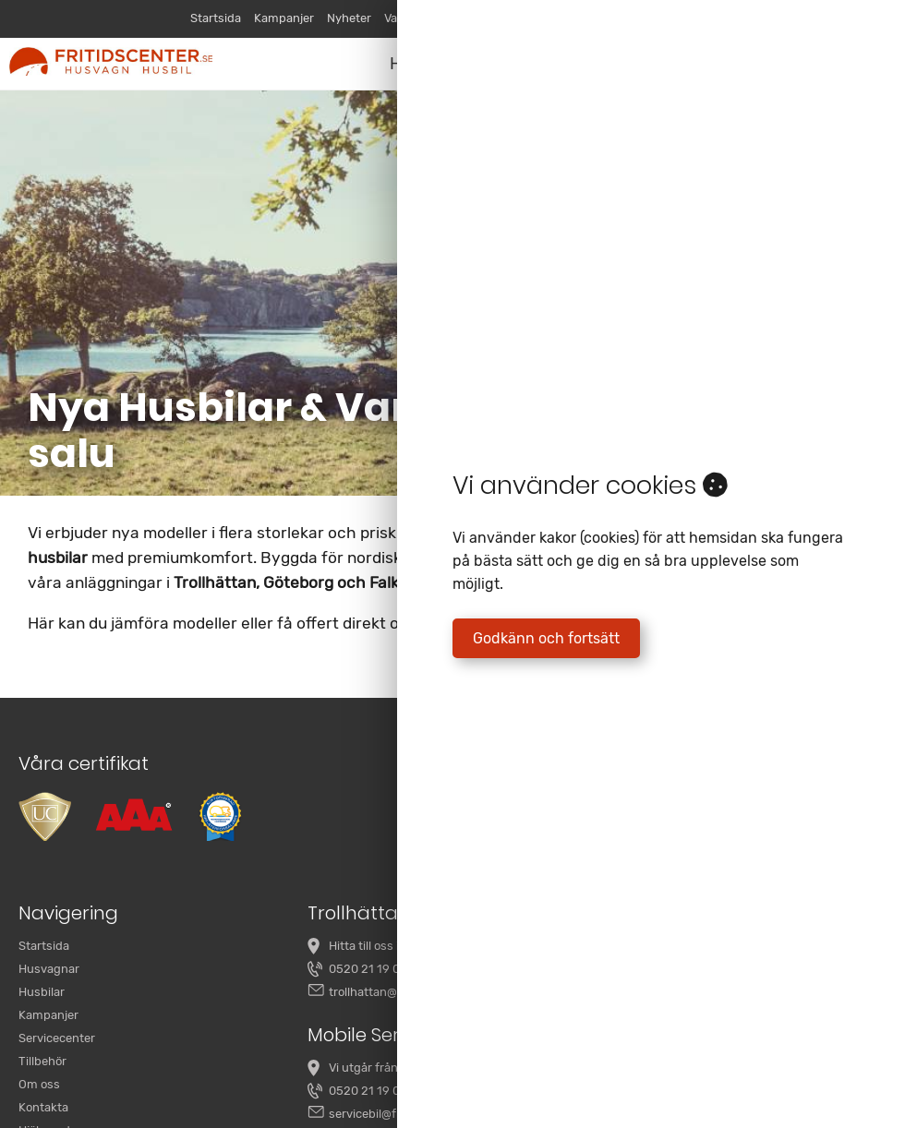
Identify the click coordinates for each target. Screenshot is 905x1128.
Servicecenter (56, 1038)
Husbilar (41, 992)
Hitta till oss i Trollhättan (395, 946)
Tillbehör (42, 1061)
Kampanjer (284, 18)
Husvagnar (48, 969)
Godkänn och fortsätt (546, 638)
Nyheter (349, 18)
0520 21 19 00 (368, 969)
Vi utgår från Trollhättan (395, 1067)
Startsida (215, 18)
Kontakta (43, 1107)
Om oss (39, 1084)
